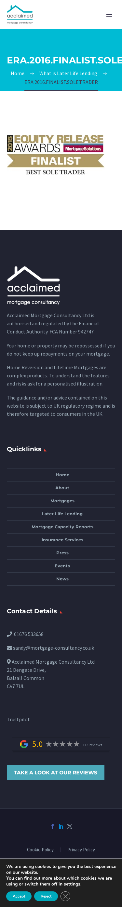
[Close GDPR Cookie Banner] (65, 896)
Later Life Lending (62, 513)
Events (62, 565)
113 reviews (92, 744)
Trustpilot (18, 719)
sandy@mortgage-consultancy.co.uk (53, 647)
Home (62, 474)
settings (72, 884)
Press (62, 552)
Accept (19, 896)
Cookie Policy (40, 849)
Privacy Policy (81, 849)
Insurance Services (62, 539)
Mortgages (62, 500)
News (62, 578)
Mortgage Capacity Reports (62, 526)
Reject (46, 896)
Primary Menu (109, 15)
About (62, 487)
